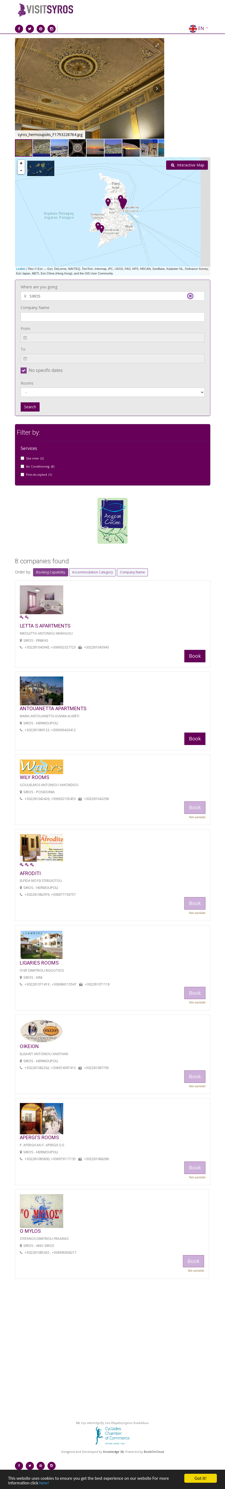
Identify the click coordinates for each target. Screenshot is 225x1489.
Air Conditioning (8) (40, 466)
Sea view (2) (35, 458)
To (23, 349)
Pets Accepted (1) (39, 474)
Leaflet (20, 268)
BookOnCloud (154, 1452)
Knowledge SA (113, 1452)
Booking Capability (50, 572)
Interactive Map (187, 165)
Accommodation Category (92, 572)
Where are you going (39, 286)
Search (30, 406)
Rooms (27, 383)
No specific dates (45, 370)
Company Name (35, 307)
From (25, 328)
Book (195, 656)
